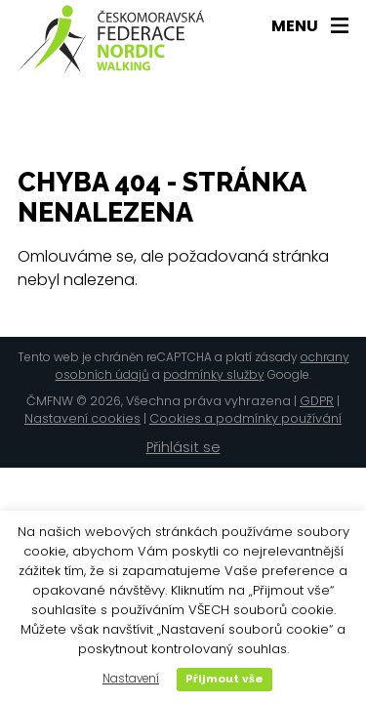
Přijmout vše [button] (224, 678)
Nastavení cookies (82, 418)
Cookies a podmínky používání (245, 418)
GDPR (317, 401)
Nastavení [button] (130, 678)
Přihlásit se (183, 447)
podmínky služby (213, 374)
